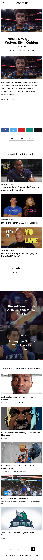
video (30, 139)
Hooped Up (17, 268)
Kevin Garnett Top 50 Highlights (14, 498)
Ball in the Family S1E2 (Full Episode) (19, 223)
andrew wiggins (17, 139)
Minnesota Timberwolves (27, 50)
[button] (33, 549)
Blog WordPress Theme (30, 555)
